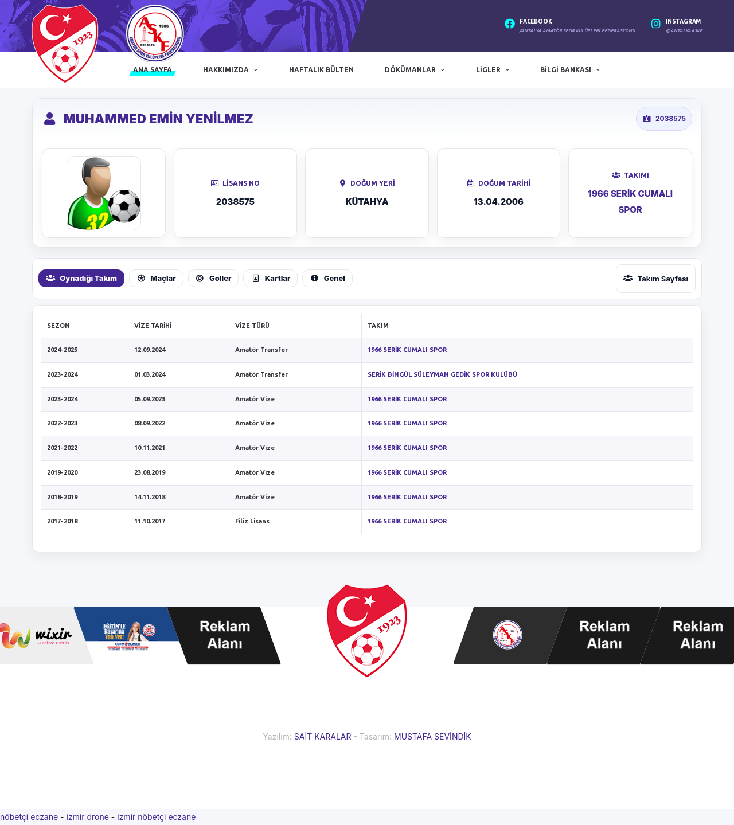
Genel (327, 278)
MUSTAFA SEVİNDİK (432, 736)
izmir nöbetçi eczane (156, 817)
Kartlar (270, 278)
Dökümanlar (410, 69)
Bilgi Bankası (565, 69)
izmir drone (87, 817)
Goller (214, 278)
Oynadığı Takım (81, 278)
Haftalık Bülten (321, 69)
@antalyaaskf (684, 30)
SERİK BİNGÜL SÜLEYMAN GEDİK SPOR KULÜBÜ (442, 374)
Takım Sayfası (655, 278)
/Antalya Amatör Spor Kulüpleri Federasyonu (577, 30)
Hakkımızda (226, 69)
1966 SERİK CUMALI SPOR (407, 349)
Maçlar (156, 278)
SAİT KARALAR (323, 736)
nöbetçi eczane (29, 817)
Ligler (488, 69)
